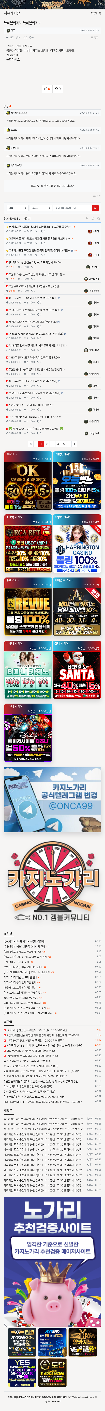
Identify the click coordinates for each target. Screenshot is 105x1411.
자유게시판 (96, 13)
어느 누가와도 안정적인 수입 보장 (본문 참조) (29, 1050)
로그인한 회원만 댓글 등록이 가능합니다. (52, 185)
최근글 (8, 1022)
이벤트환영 (94, 279)
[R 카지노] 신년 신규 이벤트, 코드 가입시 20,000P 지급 (35, 1030)
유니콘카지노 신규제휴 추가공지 (21, 997)
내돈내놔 (15, 148)
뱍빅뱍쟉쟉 (94, 291)
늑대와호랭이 (17, 165)
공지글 (8, 933)
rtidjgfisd (94, 433)
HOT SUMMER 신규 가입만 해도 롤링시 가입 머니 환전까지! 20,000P (43, 1101)
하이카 (96, 362)
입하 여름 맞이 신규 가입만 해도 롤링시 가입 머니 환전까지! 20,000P (41, 1071)
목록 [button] (94, 37)
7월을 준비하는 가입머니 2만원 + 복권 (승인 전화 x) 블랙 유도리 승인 (41, 1081)
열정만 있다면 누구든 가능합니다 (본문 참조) (27, 1060)
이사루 (96, 302)
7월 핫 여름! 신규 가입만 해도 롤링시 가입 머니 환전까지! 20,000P (41, 1035)
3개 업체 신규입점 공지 (16, 962)
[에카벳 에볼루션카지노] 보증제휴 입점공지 (27, 972)
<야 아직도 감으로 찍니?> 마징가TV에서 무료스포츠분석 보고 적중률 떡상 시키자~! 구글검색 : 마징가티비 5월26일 (45, 1118)
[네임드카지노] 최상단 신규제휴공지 (23, 992)
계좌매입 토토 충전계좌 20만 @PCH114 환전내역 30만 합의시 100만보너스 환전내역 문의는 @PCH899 (45, 1134)
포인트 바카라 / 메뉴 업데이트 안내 (23, 967)
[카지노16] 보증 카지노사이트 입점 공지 (25, 956)
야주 (13, 30)
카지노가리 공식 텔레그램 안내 (20, 982)
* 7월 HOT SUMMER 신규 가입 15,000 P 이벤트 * (34, 1040)
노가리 (96, 231)
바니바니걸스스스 (19, 112)
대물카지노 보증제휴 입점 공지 (20, 987)
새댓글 (8, 1110)
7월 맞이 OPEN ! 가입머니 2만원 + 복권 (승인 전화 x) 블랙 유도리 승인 (43, 1045)
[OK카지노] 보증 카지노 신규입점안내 (24, 941)
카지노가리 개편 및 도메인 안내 (20, 977)
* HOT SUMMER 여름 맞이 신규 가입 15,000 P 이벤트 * (35, 1076)
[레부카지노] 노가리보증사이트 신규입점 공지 (28, 1013)
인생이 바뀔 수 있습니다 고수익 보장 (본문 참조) (31, 1055)
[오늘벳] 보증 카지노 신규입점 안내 (22, 951)
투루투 (14, 130)
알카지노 (95, 267)
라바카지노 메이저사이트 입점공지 (22, 1003)
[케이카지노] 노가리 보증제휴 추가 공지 (25, 1008)
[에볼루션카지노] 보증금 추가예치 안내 (24, 946)
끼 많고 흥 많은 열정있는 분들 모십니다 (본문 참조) (31, 1066)
